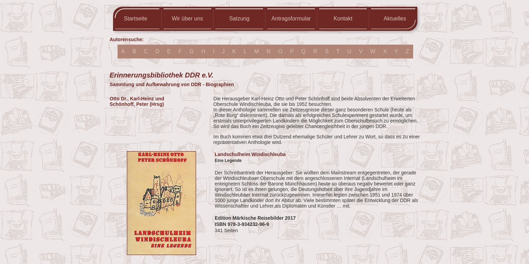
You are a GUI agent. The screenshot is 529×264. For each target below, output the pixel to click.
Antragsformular (291, 18)
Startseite (135, 18)
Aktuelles (395, 18)
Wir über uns (187, 18)
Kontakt (343, 18)
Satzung (239, 18)
